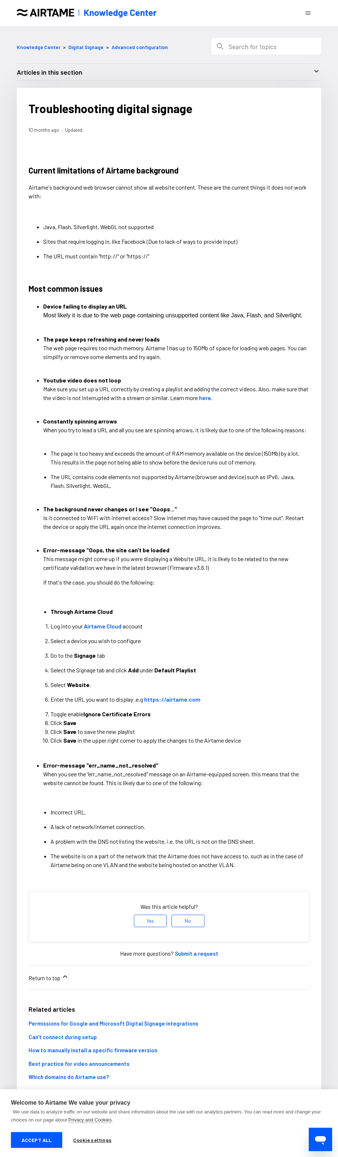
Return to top (49, 977)
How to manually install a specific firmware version (93, 1050)
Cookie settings (92, 1140)
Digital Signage (86, 47)
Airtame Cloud (102, 626)
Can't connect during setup (63, 1037)
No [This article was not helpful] (188, 921)
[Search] (266, 46)
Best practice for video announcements (79, 1063)
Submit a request (196, 953)
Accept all (37, 1140)
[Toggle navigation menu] (308, 13)
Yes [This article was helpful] (150, 921)
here (205, 397)
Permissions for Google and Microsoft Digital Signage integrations (113, 1023)
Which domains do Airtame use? (69, 1077)
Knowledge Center (38, 47)
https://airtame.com (172, 699)
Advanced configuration (140, 47)
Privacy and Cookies (90, 1120)
